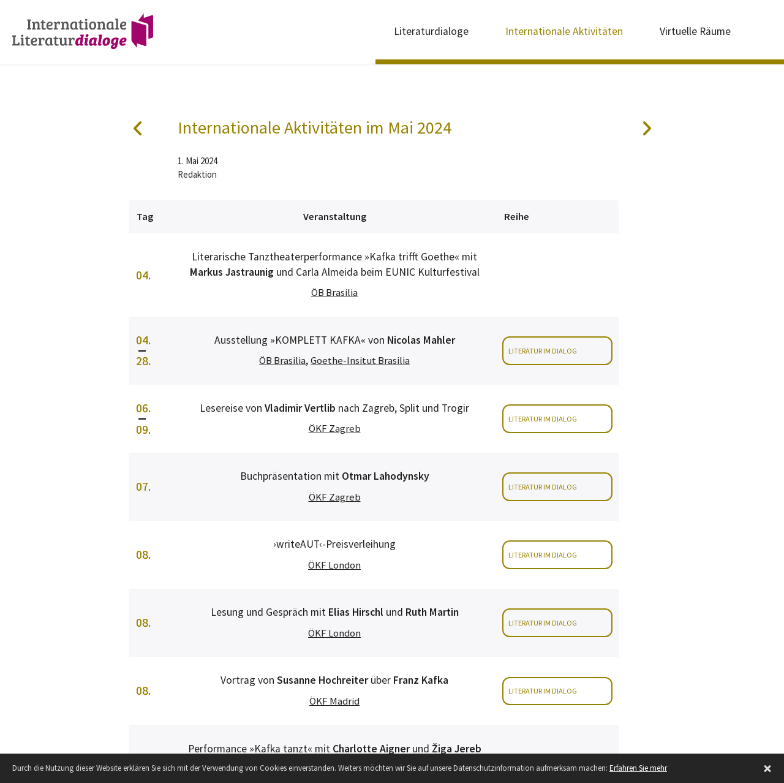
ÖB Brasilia (334, 292)
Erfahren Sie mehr (638, 768)
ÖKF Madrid (334, 701)
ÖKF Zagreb (335, 428)
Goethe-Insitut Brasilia (360, 360)
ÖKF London (334, 565)
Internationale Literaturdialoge (82, 33)
